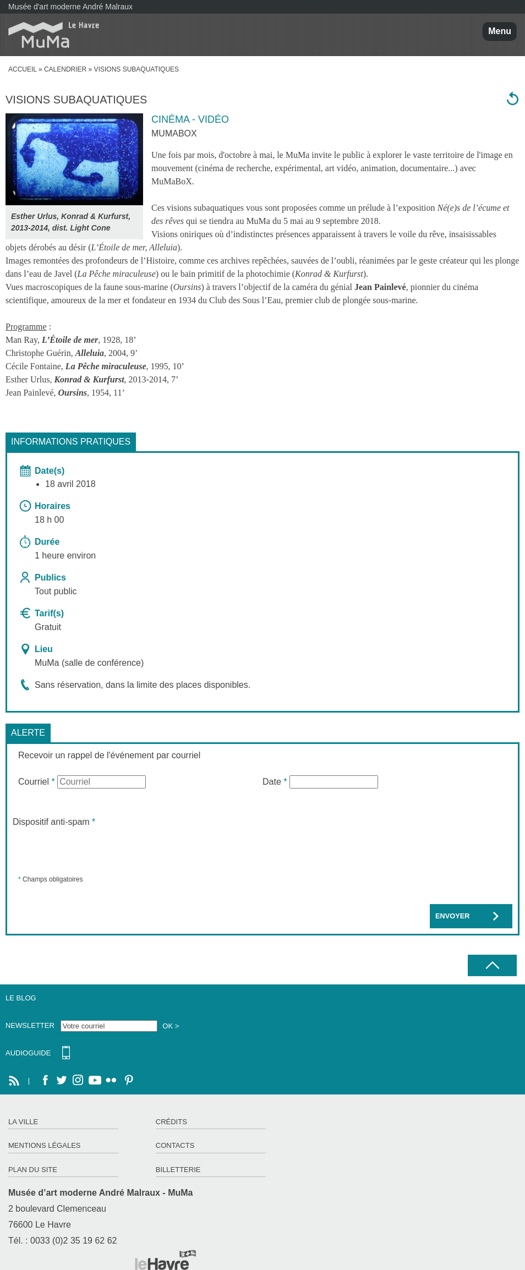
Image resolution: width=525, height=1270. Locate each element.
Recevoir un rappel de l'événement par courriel (109, 755)
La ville (23, 1122)
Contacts (175, 1145)
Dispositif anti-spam (54, 821)
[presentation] (96, 850)
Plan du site (32, 1169)
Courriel (36, 781)
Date (274, 781)
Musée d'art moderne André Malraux (70, 6)
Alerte (28, 732)
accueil (22, 69)
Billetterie (178, 1169)
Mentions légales (44, 1145)
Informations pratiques (70, 441)
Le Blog (21, 998)
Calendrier (65, 69)
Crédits (171, 1122)
